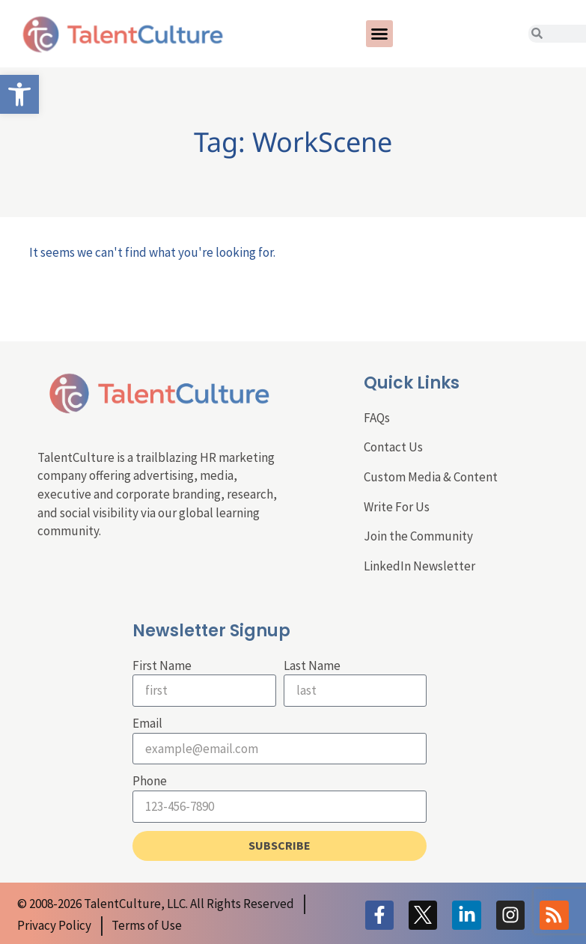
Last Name (312, 665)
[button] (379, 33)
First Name (162, 665)
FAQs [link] (377, 417)
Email (147, 723)
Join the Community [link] (418, 536)
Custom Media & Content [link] (431, 477)
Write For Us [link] (397, 507)
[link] (19, 94)
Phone (149, 781)
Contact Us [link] (393, 447)
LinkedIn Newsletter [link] (419, 566)
